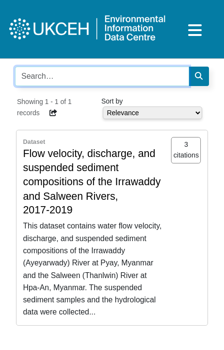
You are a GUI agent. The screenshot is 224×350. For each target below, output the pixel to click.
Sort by (112, 101)
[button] (53, 112)
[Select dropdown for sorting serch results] (152, 112)
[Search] (199, 76)
